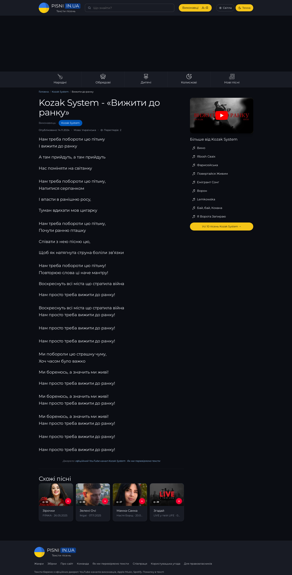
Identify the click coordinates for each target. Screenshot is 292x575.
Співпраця (186, 552)
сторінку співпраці (79, 567)
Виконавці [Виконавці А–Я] (195, 7)
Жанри (85, 552)
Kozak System (59, 91)
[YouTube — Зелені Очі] (105, 501)
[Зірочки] (56, 502)
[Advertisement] (146, 44)
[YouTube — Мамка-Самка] (142, 501)
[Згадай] (167, 502)
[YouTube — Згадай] (179, 501)
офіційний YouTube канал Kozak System (100, 461)
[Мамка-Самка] (130, 502)
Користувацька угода (211, 552)
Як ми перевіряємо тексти (142, 461)
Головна (44, 91)
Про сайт (113, 552)
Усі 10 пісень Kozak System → (221, 226)
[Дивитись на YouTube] (221, 115)
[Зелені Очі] (93, 502)
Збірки (98, 552)
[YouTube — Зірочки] (68, 501)
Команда (129, 552)
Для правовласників (244, 552)
